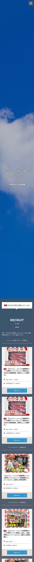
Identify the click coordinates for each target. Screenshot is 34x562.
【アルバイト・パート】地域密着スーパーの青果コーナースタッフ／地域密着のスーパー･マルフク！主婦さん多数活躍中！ (16, 477)
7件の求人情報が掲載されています (18, 305)
